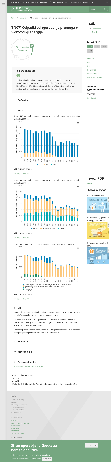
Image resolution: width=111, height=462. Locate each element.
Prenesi (90, 183)
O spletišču (14, 421)
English (94, 32)
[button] (107, 2)
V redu (89, 445)
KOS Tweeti (91, 98)
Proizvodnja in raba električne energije (28, 366)
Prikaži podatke (20, 174)
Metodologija (93, 73)
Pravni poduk (15, 431)
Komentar (91, 70)
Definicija (91, 58)
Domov (13, 18)
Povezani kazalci (94, 77)
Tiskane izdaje (15, 426)
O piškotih (47, 459)
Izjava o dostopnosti (17, 433)
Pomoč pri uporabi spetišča (20, 423)
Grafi (89, 62)
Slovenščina (96, 29)
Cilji (88, 66)
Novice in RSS (15, 428)
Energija (23, 18)
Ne (96, 445)
